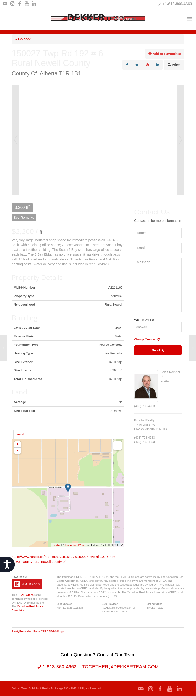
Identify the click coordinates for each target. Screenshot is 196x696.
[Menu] (189, 18)
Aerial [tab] (20, 434)
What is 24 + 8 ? (145, 319)
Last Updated (64, 604)
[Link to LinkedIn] (34, 3)
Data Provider (110, 604)
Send (158, 350)
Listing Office (154, 604)
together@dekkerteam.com (120, 666)
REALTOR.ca (25, 594)
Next (180, 140)
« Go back (23, 39)
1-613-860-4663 (57, 666)
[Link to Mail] (5, 3)
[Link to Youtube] (26, 3)
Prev (15, 140)
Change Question (147, 339)
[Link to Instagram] (12, 3)
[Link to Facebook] (19, 3)
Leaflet (56, 545)
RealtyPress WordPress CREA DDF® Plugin (38, 631)
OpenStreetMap (74, 545)
